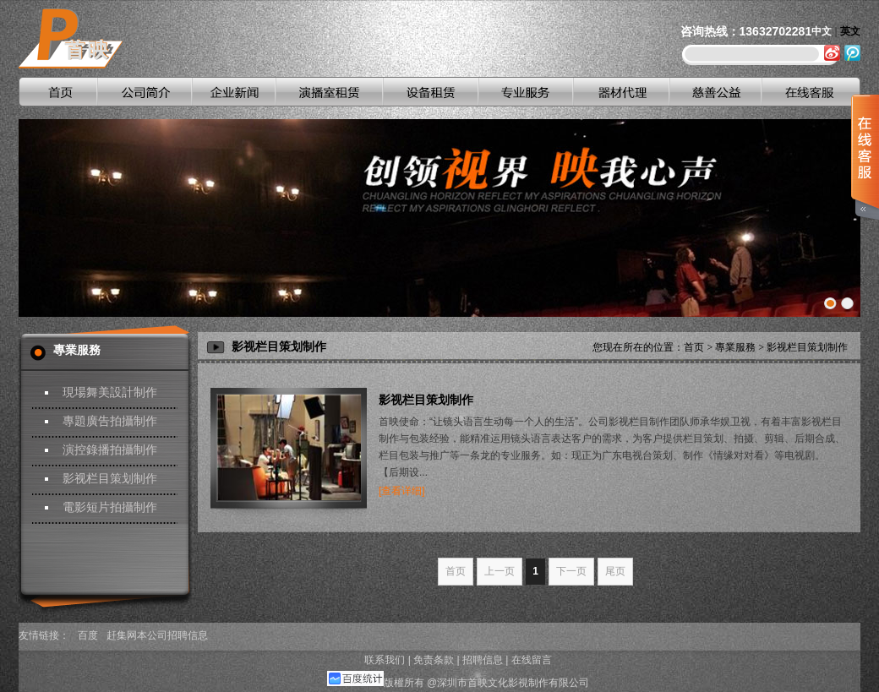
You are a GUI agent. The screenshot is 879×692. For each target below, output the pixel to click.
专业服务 (525, 91)
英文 (850, 31)
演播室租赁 (328, 91)
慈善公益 (715, 91)
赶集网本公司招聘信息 (157, 635)
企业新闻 (233, 91)
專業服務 (735, 347)
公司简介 (144, 91)
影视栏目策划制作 (110, 478)
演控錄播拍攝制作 (110, 450)
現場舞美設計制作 (110, 392)
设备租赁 (430, 91)
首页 (57, 91)
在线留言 (531, 660)
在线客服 (810, 91)
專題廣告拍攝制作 (110, 421)
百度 (88, 635)
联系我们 (384, 660)
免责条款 (433, 660)
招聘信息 (482, 660)
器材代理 (620, 91)
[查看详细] (402, 491)
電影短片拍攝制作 (110, 507)
